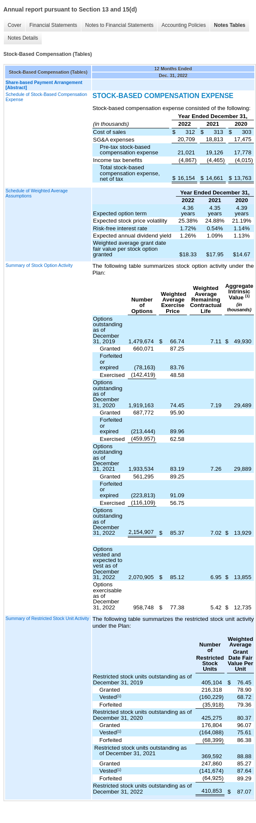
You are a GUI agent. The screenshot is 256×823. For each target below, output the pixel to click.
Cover (14, 25)
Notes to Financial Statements (119, 25)
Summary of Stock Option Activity (39, 265)
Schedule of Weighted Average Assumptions (37, 193)
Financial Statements (53, 25)
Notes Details (23, 38)
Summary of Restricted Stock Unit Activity (47, 618)
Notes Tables (229, 25)
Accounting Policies (183, 25)
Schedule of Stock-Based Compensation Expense (46, 97)
